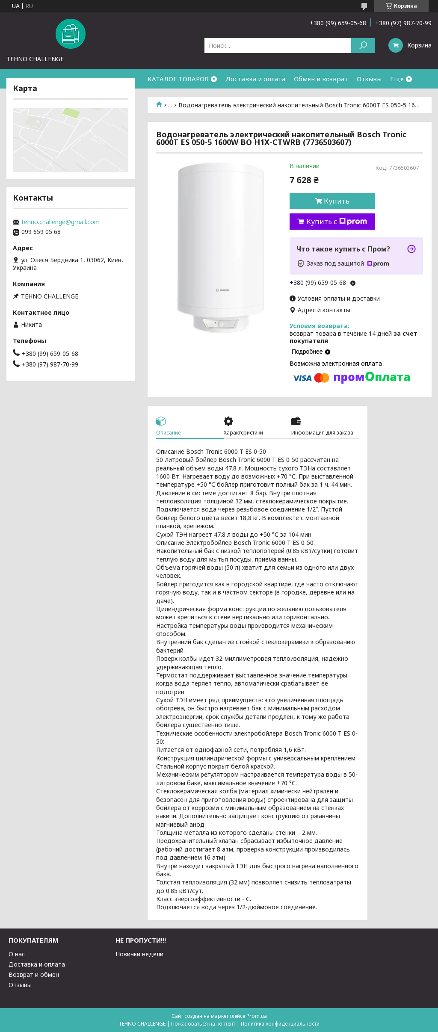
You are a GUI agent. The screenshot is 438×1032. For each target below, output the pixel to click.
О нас (17, 954)
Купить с (336, 221)
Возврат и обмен (34, 974)
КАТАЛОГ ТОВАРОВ (178, 78)
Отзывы (369, 78)
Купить (336, 201)
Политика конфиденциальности (280, 1023)
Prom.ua (256, 1016)
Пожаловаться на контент (203, 1023)
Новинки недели (139, 954)
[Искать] (363, 45)
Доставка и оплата (255, 78)
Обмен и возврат (321, 78)
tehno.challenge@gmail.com (60, 222)
